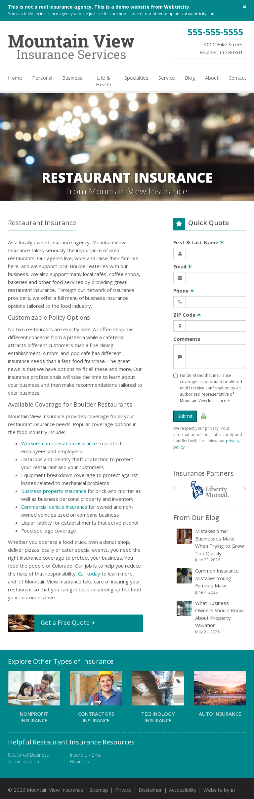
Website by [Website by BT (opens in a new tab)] (219, 789)
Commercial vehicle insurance (54, 506)
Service (166, 77)
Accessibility (182, 789)
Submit (185, 416)
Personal (42, 77)
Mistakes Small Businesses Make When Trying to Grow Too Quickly (210, 545)
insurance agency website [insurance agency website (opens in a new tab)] (64, 14)
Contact (237, 77)
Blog (190, 77)
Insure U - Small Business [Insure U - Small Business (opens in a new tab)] (87, 758)
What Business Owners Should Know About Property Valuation (210, 617)
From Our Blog (196, 517)
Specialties (136, 77)
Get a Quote (52, 623)
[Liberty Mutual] (209, 490)
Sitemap (99, 789)
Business (72, 77)
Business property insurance (53, 491)
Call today (89, 573)
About (212, 77)
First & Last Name (198, 242)
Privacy (123, 789)
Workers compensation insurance (59, 443)
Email (182, 266)
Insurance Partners (203, 473)
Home (15, 77)
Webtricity (176, 7)
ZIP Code (187, 314)
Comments (186, 339)
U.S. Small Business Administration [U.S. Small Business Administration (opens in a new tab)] (28, 758)
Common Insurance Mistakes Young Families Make (210, 581)
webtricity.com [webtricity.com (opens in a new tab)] (202, 14)
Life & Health (103, 81)
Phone (183, 290)
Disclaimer (150, 789)
